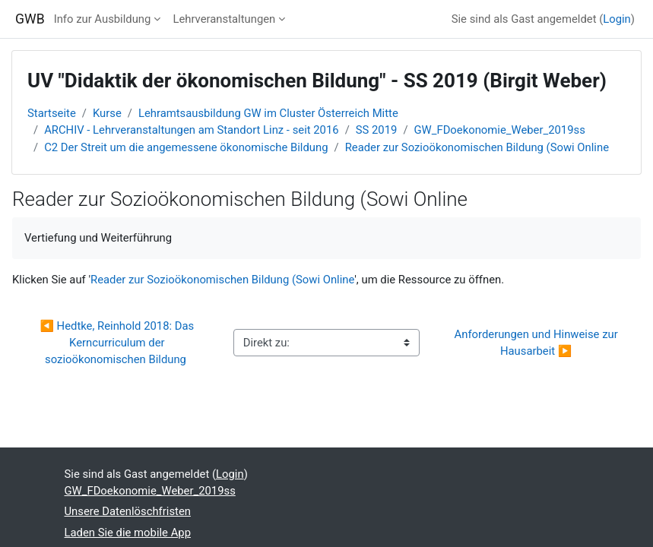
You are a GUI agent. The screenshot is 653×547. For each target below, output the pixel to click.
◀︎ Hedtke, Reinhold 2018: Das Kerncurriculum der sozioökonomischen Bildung (118, 343)
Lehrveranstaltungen (224, 19)
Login (617, 19)
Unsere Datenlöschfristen (128, 511)
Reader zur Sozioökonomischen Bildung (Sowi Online (477, 147)
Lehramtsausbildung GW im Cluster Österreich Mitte (268, 113)
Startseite (51, 113)
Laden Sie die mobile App (128, 532)
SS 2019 (377, 130)
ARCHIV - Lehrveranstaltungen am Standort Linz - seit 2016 (191, 130)
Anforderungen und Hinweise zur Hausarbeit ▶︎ (538, 342)
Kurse (107, 113)
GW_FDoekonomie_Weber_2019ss (499, 130)
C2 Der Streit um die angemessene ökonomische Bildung (186, 147)
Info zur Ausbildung (102, 19)
